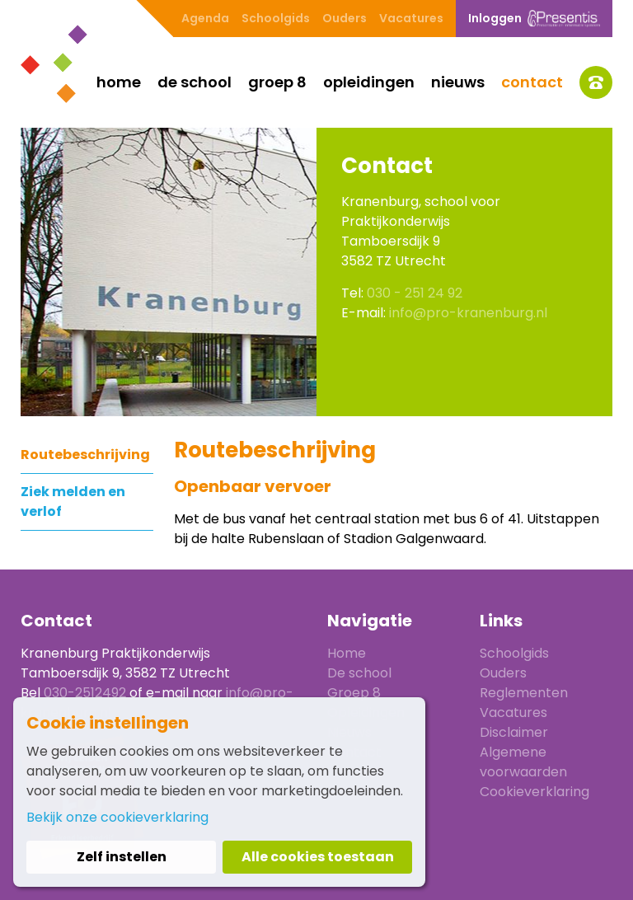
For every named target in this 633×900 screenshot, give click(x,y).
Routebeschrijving (85, 454)
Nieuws (458, 82)
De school (194, 82)
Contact (532, 82)
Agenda (205, 18)
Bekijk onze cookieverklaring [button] (117, 817)
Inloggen (534, 18)
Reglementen (524, 692)
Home (118, 82)
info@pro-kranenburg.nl (468, 312)
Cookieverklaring (534, 791)
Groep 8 (277, 82)
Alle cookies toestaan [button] (317, 856)
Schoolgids (275, 18)
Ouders (344, 18)
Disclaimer (514, 732)
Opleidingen (369, 82)
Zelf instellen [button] (121, 856)
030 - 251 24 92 (414, 293)
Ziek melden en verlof (73, 501)
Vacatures (411, 18)
